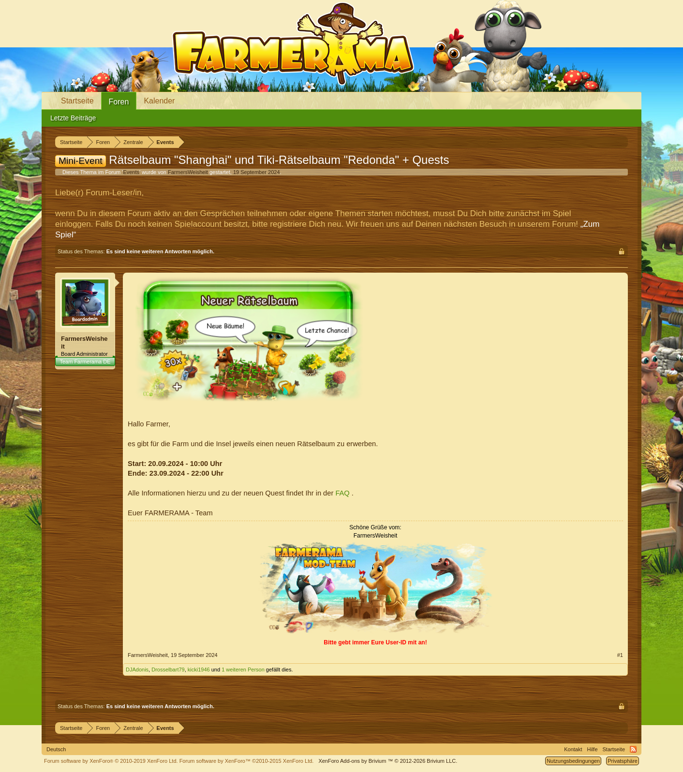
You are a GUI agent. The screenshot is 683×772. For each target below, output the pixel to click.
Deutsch (56, 749)
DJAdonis (137, 669)
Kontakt (573, 749)
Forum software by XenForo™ (246, 761)
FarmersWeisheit (188, 172)
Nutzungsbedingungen (573, 761)
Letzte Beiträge (73, 118)
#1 (620, 655)
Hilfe (592, 749)
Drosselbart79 (167, 669)
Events (131, 172)
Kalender (159, 101)
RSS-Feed (633, 749)
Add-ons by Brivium (387, 761)
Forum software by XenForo (111, 761)
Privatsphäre (623, 761)
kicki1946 (199, 669)
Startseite (77, 101)
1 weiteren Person (243, 669)
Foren (119, 102)
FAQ (343, 493)
